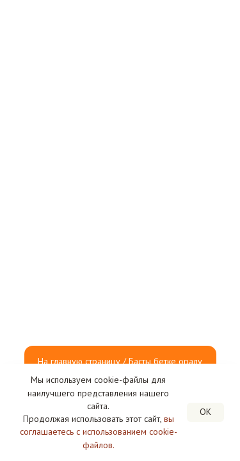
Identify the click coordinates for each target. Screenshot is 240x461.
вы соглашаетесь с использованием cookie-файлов (98, 432)
